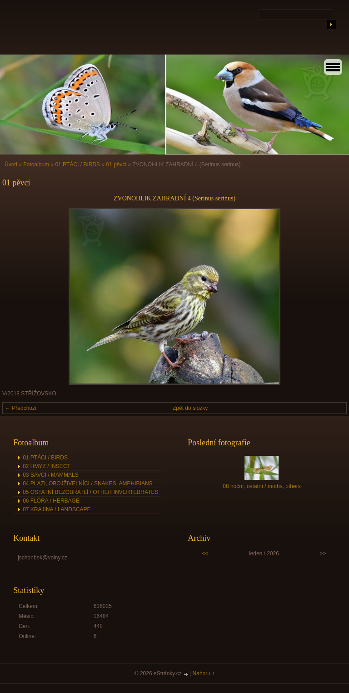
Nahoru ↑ (204, 673)
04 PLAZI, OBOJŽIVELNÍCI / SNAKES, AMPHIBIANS (87, 483)
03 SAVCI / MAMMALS (50, 475)
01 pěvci (116, 164)
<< (205, 553)
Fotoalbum (36, 164)
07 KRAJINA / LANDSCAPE (56, 509)
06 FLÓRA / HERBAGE (51, 501)
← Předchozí (20, 408)
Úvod (11, 164)
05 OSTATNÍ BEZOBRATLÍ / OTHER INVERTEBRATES (90, 492)
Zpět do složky (190, 408)
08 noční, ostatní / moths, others (261, 486)
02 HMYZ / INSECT (46, 466)
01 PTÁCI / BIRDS (77, 164)
